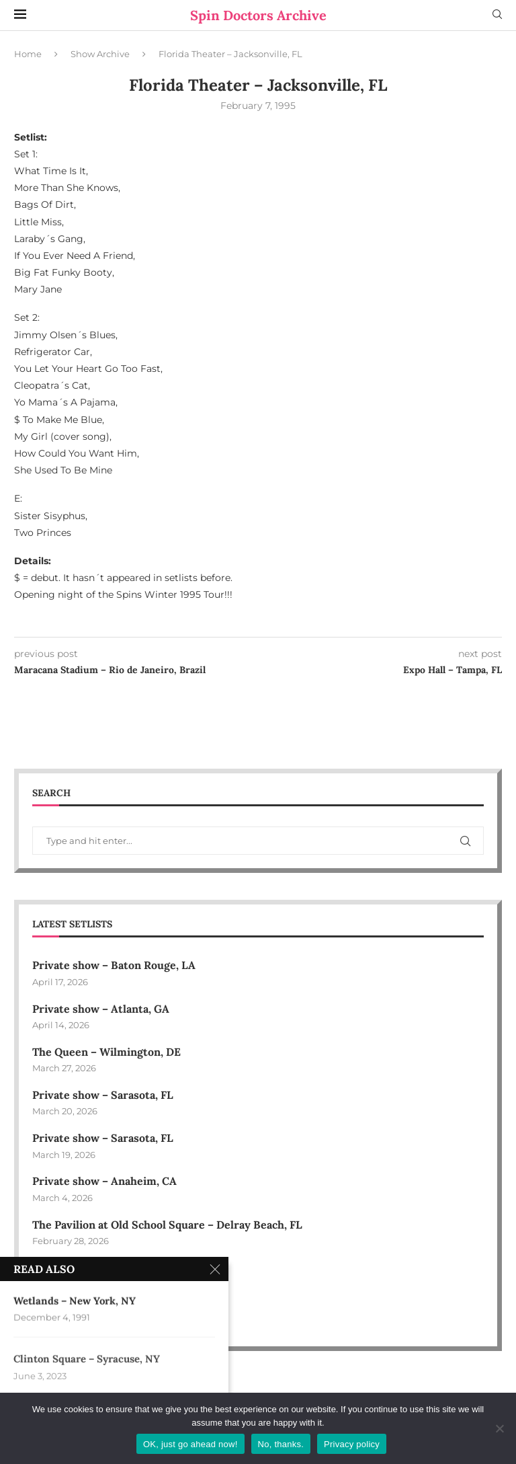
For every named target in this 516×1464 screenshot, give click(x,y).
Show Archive (100, 53)
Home (28, 53)
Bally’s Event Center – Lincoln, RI (118, 1310)
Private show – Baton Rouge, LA (114, 965)
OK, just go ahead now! (190, 1444)
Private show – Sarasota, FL (102, 1095)
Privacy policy (352, 1444)
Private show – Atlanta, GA (100, 1008)
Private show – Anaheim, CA (104, 1181)
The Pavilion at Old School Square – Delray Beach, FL (168, 1224)
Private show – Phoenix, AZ (102, 1267)
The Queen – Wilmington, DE (106, 1051)
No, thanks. (281, 1444)
